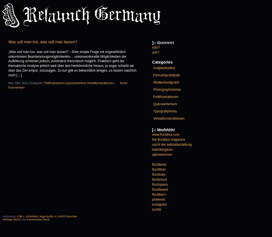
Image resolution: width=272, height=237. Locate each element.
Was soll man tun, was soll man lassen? (42, 42)
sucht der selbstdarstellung (172, 145)
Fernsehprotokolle (166, 75)
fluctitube (158, 175)
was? (156, 47)
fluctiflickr (159, 170)
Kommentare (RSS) (38, 219)
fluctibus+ (159, 194)
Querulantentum (76, 83)
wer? (155, 52)
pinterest (158, 199)
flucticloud (159, 179)
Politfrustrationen (54, 83)
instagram (159, 204)
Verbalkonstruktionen (100, 83)
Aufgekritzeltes (164, 68)
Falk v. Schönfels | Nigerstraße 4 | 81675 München (47, 216)
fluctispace (160, 184)
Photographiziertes (167, 90)
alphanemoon (162, 155)
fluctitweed (160, 189)
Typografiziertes (165, 111)
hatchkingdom (162, 150)
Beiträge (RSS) (12, 219)
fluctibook (159, 165)
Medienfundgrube (166, 82)
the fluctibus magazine (168, 140)
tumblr (156, 209)
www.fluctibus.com (166, 135)
